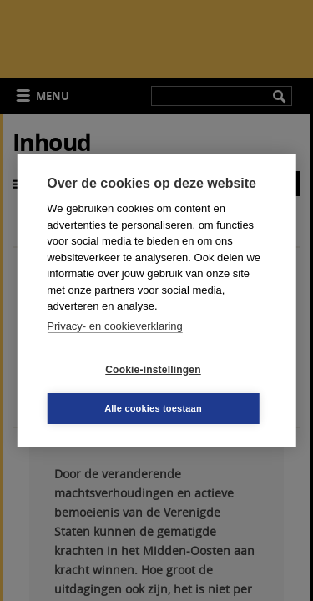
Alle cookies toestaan (153, 408)
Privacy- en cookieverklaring (115, 326)
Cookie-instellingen (152, 370)
